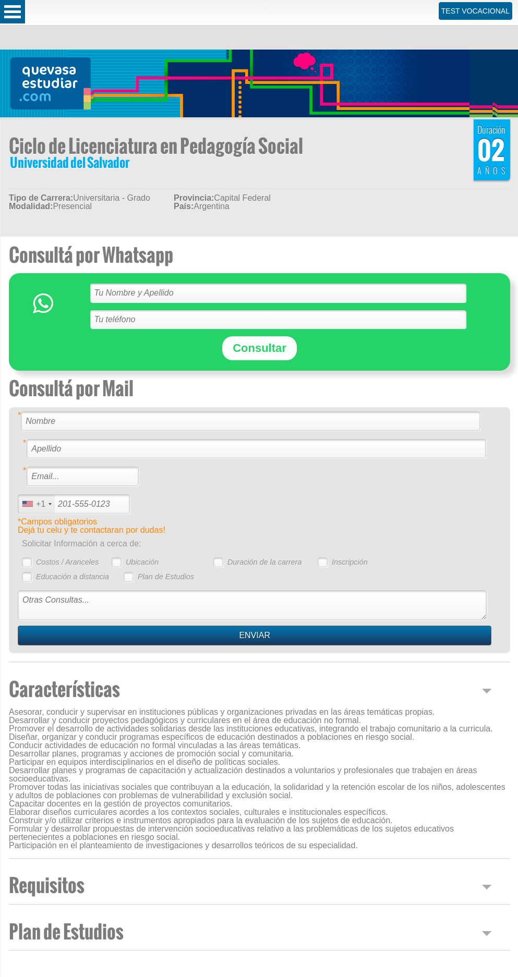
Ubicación (142, 562)
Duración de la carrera (264, 562)
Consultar (259, 348)
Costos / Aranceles (67, 562)
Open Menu (12, 11)
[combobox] (36, 504)
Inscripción (350, 562)
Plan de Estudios (166, 576)
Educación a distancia (72, 576)
